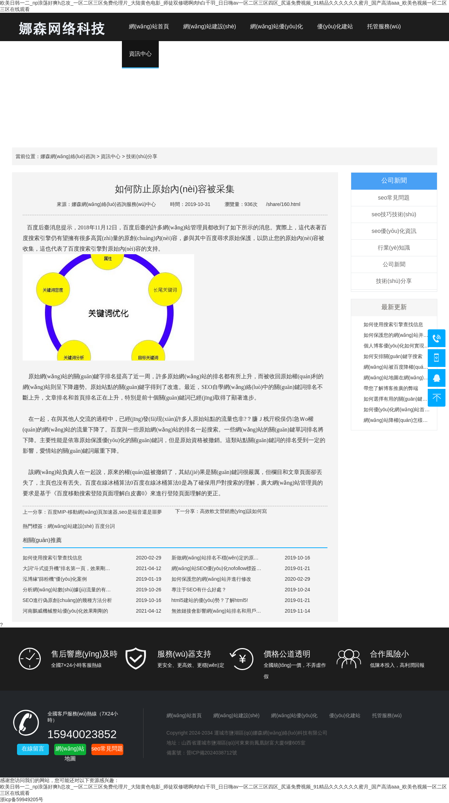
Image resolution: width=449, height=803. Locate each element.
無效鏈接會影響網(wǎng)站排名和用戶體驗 (219, 611)
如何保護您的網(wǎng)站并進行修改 (403, 335)
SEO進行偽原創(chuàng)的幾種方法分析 (67, 600)
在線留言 (33, 749)
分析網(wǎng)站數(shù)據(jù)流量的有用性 (69, 589)
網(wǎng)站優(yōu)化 (276, 26)
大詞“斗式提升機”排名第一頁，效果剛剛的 (69, 568)
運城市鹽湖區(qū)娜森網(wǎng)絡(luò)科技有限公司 (270, 733)
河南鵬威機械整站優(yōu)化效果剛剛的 (65, 611)
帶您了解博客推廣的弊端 (391, 388)
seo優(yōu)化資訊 (393, 231)
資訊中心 (110, 156)
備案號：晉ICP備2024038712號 (202, 752)
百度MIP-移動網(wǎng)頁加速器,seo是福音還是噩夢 (104, 512)
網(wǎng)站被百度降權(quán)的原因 (403, 367)
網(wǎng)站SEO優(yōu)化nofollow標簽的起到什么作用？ (234, 568)
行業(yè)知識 (394, 248)
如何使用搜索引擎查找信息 (393, 324)
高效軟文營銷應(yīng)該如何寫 (233, 511)
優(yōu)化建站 (335, 26)
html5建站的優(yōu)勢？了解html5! (210, 600)
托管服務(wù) (384, 26)
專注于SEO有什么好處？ (199, 589)
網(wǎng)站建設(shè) (209, 26)
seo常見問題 (394, 198)
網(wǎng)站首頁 (149, 26)
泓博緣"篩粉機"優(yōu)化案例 (55, 579)
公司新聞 (394, 264)
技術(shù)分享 (141, 156)
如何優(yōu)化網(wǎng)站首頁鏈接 (402, 409)
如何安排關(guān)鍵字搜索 (393, 356)
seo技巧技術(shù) (393, 214)
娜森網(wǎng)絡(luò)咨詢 (67, 156)
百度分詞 (105, 526)
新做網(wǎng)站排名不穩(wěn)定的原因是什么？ (225, 558)
